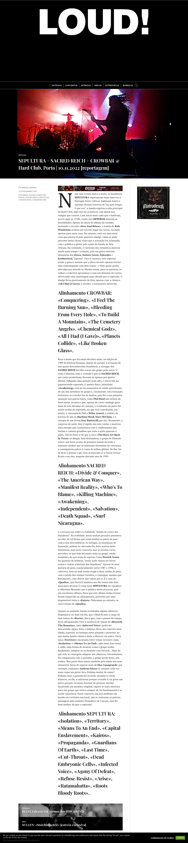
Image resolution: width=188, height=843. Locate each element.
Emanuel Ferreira (29, 188)
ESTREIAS (86, 85)
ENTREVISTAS (112, 85)
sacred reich (32, 197)
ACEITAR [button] (180, 838)
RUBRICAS (128, 85)
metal (22, 197)
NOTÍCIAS (57, 85)
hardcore (41, 195)
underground (40, 200)
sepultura (44, 197)
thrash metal (26, 200)
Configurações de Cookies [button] (162, 838)
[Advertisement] (94, 60)
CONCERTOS (71, 85)
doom (32, 195)
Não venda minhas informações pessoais (21, 840)
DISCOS (97, 85)
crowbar (24, 195)
